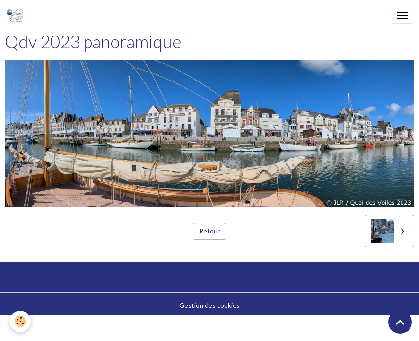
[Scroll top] (400, 322)
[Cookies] (20, 321)
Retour (209, 231)
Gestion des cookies (209, 305)
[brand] (17, 16)
